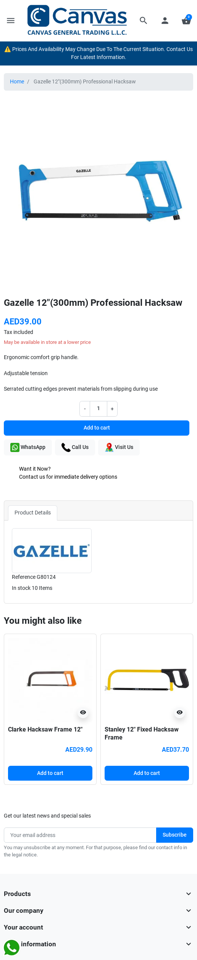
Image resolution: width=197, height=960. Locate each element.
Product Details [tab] (33, 513)
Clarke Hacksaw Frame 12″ (45, 729)
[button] (143, 20)
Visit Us (119, 447)
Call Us (75, 447)
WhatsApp (27, 447)
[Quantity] (98, 408)
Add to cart (97, 428)
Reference (24, 577)
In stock (21, 588)
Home (17, 81)
